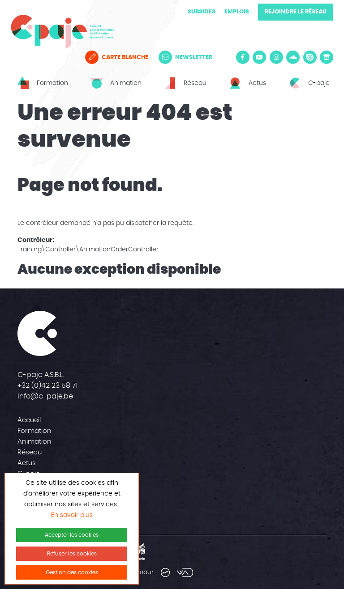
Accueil (29, 420)
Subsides (201, 12)
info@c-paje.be (45, 396)
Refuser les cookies (72, 553)
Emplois (236, 12)
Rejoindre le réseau (296, 12)
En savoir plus (72, 515)
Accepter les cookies (72, 535)
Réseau (29, 452)
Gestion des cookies (72, 572)
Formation (34, 431)
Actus (26, 463)
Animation (34, 441)
